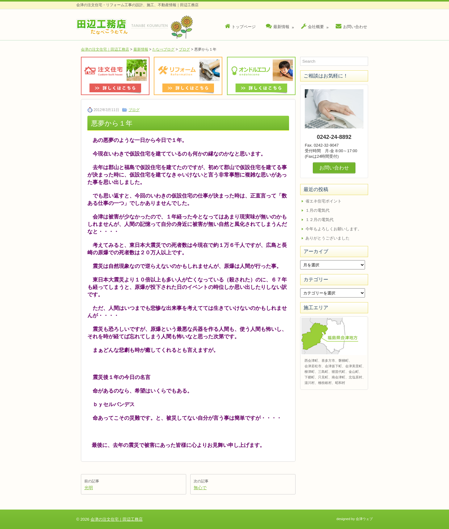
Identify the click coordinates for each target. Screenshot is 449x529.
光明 (88, 487)
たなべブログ (163, 49)
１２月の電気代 (319, 219)
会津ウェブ (364, 519)
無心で (200, 487)
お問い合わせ (351, 26)
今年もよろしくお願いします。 (333, 229)
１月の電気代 (317, 210)
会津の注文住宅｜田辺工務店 (105, 49)
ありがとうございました (327, 238)
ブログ (184, 49)
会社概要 (315, 25)
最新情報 (281, 25)
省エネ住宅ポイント (323, 201)
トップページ (240, 26)
